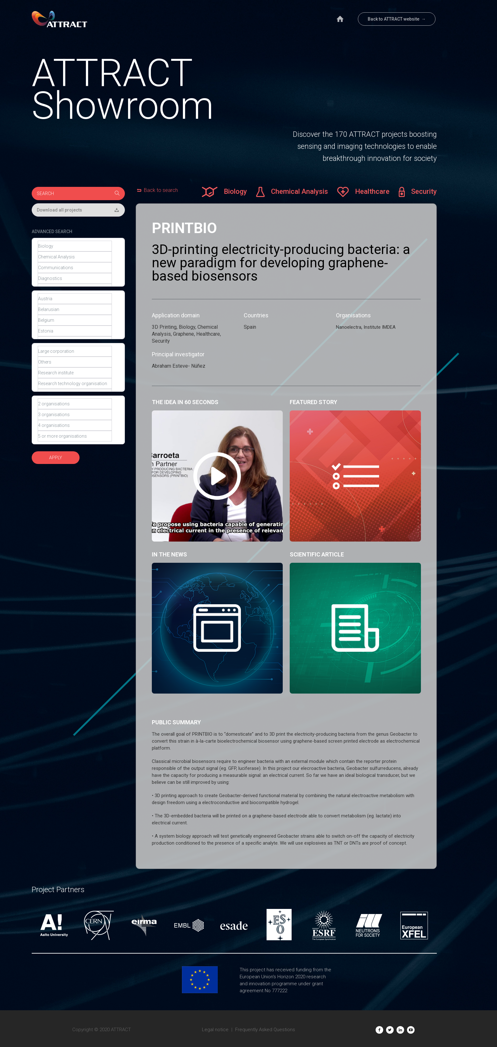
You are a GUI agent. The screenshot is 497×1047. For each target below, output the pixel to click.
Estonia (75, 331)
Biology (75, 246)
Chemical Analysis (75, 256)
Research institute (75, 372)
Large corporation (75, 351)
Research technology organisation (75, 383)
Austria (75, 298)
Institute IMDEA (380, 327)
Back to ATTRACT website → (397, 19)
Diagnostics (75, 278)
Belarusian (75, 309)
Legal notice (215, 1029)
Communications (75, 267)
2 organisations (75, 403)
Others (75, 362)
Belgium (75, 320)
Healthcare (363, 192)
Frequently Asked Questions (265, 1029)
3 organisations (75, 414)
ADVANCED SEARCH (52, 231)
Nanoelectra (348, 327)
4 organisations (75, 425)
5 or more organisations (75, 436)
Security (418, 192)
